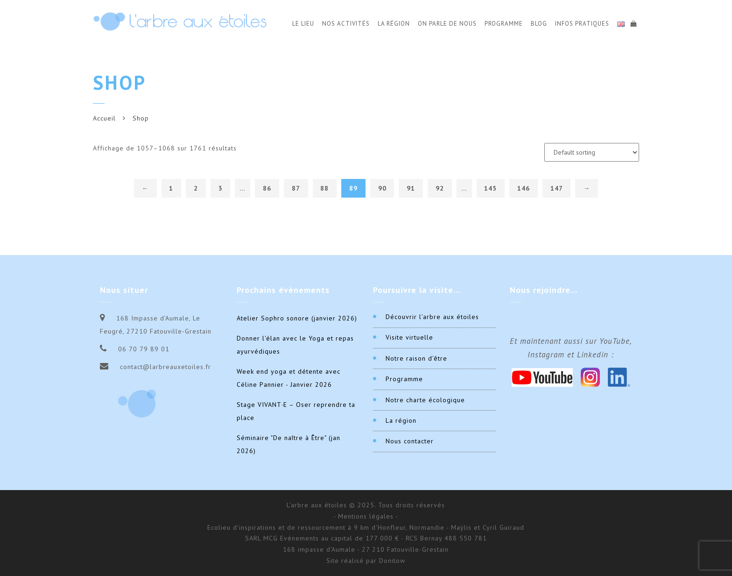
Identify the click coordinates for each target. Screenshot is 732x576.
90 (382, 188)
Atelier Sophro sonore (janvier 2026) (297, 318)
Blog (539, 24)
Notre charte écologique (425, 400)
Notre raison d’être (416, 358)
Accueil (104, 118)
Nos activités (346, 24)
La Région (394, 24)
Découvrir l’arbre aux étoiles (432, 317)
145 (490, 188)
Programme (504, 24)
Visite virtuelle (409, 337)
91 (411, 188)
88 (324, 188)
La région (401, 420)
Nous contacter (410, 441)
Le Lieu (303, 24)
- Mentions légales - (365, 516)
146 (523, 188)
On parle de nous (447, 24)
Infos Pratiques (582, 24)
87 (296, 188)
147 (556, 188)
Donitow (392, 560)
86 (267, 188)
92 (440, 188)
